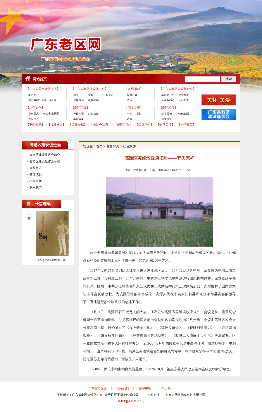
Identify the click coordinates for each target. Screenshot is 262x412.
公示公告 (183, 100)
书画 (129, 113)
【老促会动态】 (100, 124)
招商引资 (166, 118)
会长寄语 (108, 94)
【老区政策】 (187, 124)
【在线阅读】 (134, 89)
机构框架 (93, 100)
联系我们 (35, 187)
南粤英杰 (33, 113)
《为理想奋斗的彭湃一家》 (52, 260)
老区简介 (33, 94)
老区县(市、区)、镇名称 (42, 100)
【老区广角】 (123, 124)
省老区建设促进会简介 (44, 154)
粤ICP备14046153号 (131, 401)
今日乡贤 (78, 113)
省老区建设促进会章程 (44, 161)
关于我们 (167, 388)
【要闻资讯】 (35, 124)
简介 (76, 94)
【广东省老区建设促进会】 (89, 89)
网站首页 (40, 79)
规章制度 (183, 94)
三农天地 (166, 113)
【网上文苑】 (134, 107)
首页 (99, 146)
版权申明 (145, 388)
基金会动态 (167, 100)
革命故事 (78, 118)
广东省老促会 (97, 388)
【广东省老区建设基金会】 (177, 89)
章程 (90, 94)
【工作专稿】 (78, 124)
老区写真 (112, 146)
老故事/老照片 (51, 113)
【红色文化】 (35, 107)
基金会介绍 (167, 94)
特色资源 (183, 113)
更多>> (68, 203)
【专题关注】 (165, 124)
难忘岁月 (33, 118)
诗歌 (129, 118)
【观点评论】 (144, 124)
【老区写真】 (80, 107)
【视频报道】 (56, 124)
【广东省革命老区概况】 (43, 89)
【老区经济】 (168, 107)
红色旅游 (93, 113)
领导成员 (78, 100)
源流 (129, 100)
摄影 (138, 113)
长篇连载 (132, 94)
